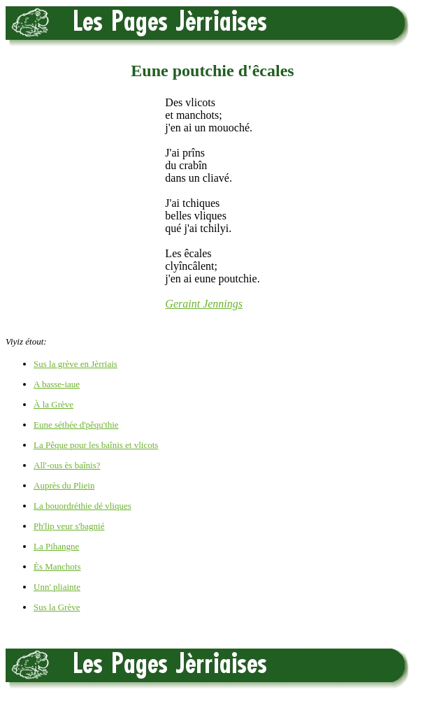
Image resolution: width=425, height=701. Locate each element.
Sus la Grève (57, 607)
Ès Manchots (57, 566)
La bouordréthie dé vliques (82, 505)
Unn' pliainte (57, 586)
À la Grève (53, 404)
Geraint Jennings (204, 304)
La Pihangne (56, 546)
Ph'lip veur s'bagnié (69, 526)
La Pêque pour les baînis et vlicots (96, 445)
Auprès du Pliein (64, 485)
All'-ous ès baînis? (67, 465)
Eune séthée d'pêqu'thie (76, 424)
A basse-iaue (57, 384)
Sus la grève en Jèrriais (75, 364)
